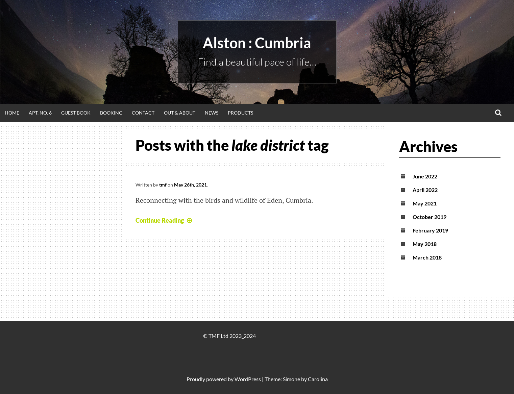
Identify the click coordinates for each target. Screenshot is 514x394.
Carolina (318, 379)
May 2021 (425, 203)
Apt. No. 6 (40, 113)
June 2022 (425, 176)
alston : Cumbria (257, 42)
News (211, 113)
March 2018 (427, 257)
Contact (143, 113)
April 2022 (425, 190)
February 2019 (430, 230)
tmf (163, 185)
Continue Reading (165, 220)
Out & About (179, 113)
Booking (111, 113)
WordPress (248, 379)
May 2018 (425, 244)
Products (240, 113)
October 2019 (429, 217)
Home (12, 113)
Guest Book (76, 113)
